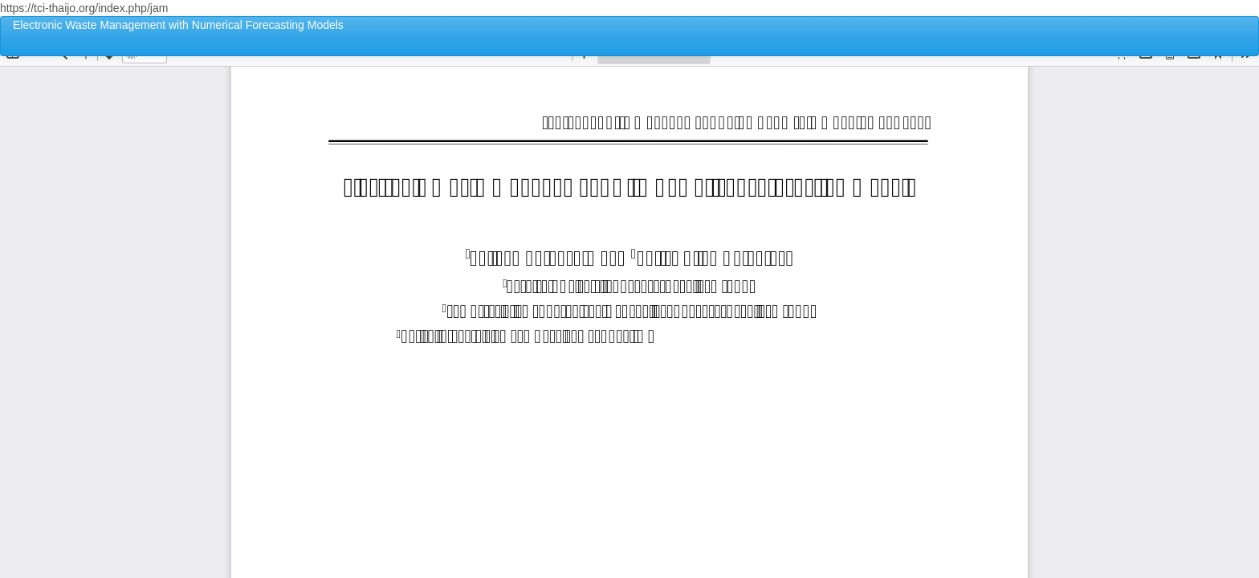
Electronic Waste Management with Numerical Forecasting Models (178, 24)
